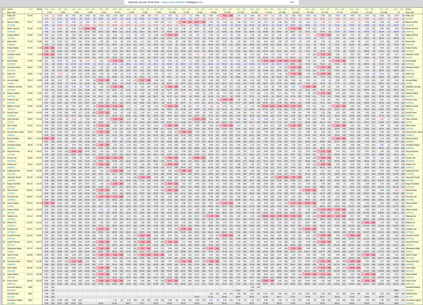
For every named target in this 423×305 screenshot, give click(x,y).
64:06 (265, 90)
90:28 (381, 96)
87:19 (381, 45)
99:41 (30, 164)
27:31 (87, 122)
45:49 (169, 161)
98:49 (30, 145)
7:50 (308, 74)
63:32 (293, 25)
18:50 (73, 57)
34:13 (142, 51)
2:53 (170, 28)
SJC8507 (11, 19)
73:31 (279, 135)
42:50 (183, 96)
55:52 (224, 103)
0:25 (397, 184)
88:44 (30, 67)
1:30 (115, 28)
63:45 (265, 77)
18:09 (73, 154)
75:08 (307, 96)
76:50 (293, 187)
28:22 (100, 109)
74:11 (307, 45)
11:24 (87, 35)
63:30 (238, 187)
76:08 (307, 103)
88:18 (381, 77)
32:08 (100, 187)
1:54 (183, 54)
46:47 (197, 19)
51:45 (197, 83)
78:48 (337, 96)
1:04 (293, 35)
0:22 (397, 35)
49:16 (183, 167)
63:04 (265, 38)
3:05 (170, 171)
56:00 (251, 109)
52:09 (238, 19)
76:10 (307, 90)
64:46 (279, 38)
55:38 (210, 154)
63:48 (265, 57)
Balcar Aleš (12, 41)
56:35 (238, 90)
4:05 (46, 28)
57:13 (251, 77)
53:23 (224, 109)
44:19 (155, 148)
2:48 (279, 61)
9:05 (197, 74)
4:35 (156, 48)
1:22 (129, 48)
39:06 (128, 193)
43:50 (183, 57)
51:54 (197, 103)
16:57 (59, 103)
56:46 (238, 51)
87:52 (366, 83)
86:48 (30, 35)
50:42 (224, 19)
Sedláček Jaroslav (14, 87)
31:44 (128, 77)
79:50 (366, 19)
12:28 (59, 151)
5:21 (367, 171)
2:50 (170, 132)
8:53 (197, 41)
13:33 (59, 113)
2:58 (183, 22)
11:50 (59, 100)
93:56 (366, 129)
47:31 (183, 180)
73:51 (307, 32)
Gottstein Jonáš (13, 54)
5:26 (352, 125)
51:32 (197, 57)
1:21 (101, 35)
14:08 (59, 190)
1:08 (252, 16)
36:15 (114, 148)
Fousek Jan (12, 158)
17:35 (73, 129)
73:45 (307, 64)
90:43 (381, 103)
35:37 (114, 174)
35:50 (128, 187)
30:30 (114, 77)
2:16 (115, 61)
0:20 (397, 28)
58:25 (210, 180)
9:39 (197, 61)
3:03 (170, 151)
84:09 (322, 142)
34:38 (142, 154)
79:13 (337, 90)
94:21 (352, 174)
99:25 (30, 158)
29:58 (100, 70)
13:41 (59, 138)
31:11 (87, 180)
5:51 (352, 184)
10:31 (87, 100)
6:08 (46, 145)
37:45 (114, 193)
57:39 (224, 129)
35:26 (114, 142)
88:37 (322, 180)
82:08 (352, 51)
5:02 (352, 87)
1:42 (183, 35)
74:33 (293, 135)
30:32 (142, 19)
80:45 (381, 19)
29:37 (100, 38)
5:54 (266, 16)
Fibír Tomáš (12, 125)
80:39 (307, 122)
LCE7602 (11, 154)
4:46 (156, 80)
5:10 (367, 80)
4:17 (367, 48)
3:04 (170, 113)
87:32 (381, 57)
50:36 (197, 109)
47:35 (169, 148)
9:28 (308, 125)
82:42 (352, 83)
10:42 (87, 145)
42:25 (155, 187)
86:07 (366, 45)
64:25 (265, 96)
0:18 (397, 61)
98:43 (381, 142)
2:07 (142, 80)
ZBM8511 (11, 167)
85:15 (352, 103)
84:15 (352, 90)
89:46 (366, 103)
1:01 (142, 48)
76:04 (322, 45)
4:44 (352, 67)
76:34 (352, 25)
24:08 (87, 64)
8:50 (266, 151)
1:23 (115, 54)
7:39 (266, 190)
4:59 (170, 164)
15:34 (59, 32)
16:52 (73, 38)
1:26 (101, 54)
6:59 (308, 48)
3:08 (323, 164)
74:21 (307, 51)
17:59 (59, 116)
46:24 (169, 116)
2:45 (170, 100)
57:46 (251, 83)
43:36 (183, 90)
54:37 (224, 70)
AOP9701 (11, 32)
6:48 (266, 145)
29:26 (128, 19)
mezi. (46, 9)
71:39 (265, 142)
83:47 (337, 122)
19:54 (73, 174)
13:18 (59, 67)
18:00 (59, 148)
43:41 (183, 38)
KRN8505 (11, 116)
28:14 (87, 32)
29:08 (100, 122)
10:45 (87, 151)
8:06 (197, 16)
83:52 (337, 109)
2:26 (323, 54)
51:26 (197, 38)
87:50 (30, 61)
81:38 (381, 25)
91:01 (30, 100)
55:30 (238, 32)
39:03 (142, 148)
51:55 (197, 45)
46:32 (169, 187)
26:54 (100, 19)
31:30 (114, 70)
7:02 (170, 158)
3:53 (46, 16)
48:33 (183, 142)
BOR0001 (11, 103)
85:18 (307, 161)
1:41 (279, 54)
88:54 (381, 83)
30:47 (114, 45)
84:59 (337, 135)
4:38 (156, 28)
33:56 (114, 180)
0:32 (211, 16)
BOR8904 (11, 187)
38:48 (155, 51)
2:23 (323, 100)
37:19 (142, 135)
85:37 (337, 142)
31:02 (128, 90)
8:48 (197, 80)
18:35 (59, 135)
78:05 (293, 180)
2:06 (279, 125)
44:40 (183, 154)
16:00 (59, 83)
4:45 (352, 16)
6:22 (308, 22)
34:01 (142, 70)
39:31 (155, 154)
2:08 (225, 48)
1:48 (183, 106)
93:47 (366, 122)
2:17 (323, 171)
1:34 (129, 138)
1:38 (238, 22)
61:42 (224, 187)
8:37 (197, 171)
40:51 (169, 109)
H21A (201, 2)
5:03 (46, 132)
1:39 (279, 16)
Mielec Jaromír (13, 28)
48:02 (197, 64)
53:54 (224, 32)
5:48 (46, 54)
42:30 (183, 32)
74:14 (265, 174)
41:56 (169, 57)
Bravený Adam (13, 138)
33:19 (142, 32)
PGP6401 (11, 180)
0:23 (74, 119)
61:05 (224, 142)
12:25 (197, 119)
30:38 (114, 109)
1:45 (183, 48)
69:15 (265, 122)
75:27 (322, 38)
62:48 (251, 116)
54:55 (197, 154)
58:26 (210, 167)
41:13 (169, 96)
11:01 (307, 190)
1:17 (252, 93)
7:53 (266, 158)
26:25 (87, 83)
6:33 (352, 138)
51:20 (197, 70)
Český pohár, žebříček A (173, 2)
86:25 (366, 51)
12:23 (59, 48)
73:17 (307, 57)
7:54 (308, 106)
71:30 (265, 167)
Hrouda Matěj (12, 80)
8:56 (266, 184)
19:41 (73, 187)
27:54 (142, 25)
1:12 (115, 41)
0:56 (338, 74)
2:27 (170, 74)
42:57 (183, 83)
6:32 (266, 74)
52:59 (210, 51)
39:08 (155, 129)
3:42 (101, 190)
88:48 (337, 174)
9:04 (308, 87)
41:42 (183, 77)
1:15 (129, 22)
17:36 (73, 103)
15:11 (59, 19)
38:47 (155, 161)
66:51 (293, 77)
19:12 (73, 135)
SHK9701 (11, 96)
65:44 (251, 174)
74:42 (307, 83)
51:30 (210, 77)
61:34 (238, 116)
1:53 (323, 41)
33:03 (142, 77)
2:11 (183, 190)
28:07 (87, 103)
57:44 (251, 90)
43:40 (155, 174)
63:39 (238, 180)
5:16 (156, 145)
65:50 (293, 38)
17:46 (73, 122)
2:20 (225, 28)
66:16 (293, 57)
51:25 (210, 96)
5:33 (46, 119)
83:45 (307, 167)
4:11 (46, 61)
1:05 (293, 16)
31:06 (87, 135)
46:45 (169, 174)
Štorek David (12, 190)
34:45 (142, 129)
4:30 (367, 113)
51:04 (210, 109)
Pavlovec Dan (13, 100)
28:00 (87, 45)
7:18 (308, 113)
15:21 (59, 77)
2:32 (225, 41)
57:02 (197, 135)
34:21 (155, 64)
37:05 (155, 90)
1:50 (279, 41)
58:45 (210, 148)
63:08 (265, 32)
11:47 (87, 171)
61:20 (224, 167)
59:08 (210, 174)
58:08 (251, 45)
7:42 (197, 54)
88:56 (322, 187)
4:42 (352, 35)
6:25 (266, 48)
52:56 (197, 129)
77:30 (322, 70)
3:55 (46, 22)
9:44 (197, 184)
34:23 (142, 161)
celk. (52, 9)
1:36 (238, 28)
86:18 (307, 187)
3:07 (225, 132)
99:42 (366, 174)
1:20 (129, 67)
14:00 (59, 25)
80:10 (307, 116)
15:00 (59, 64)
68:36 (293, 103)
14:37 (59, 164)
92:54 (352, 154)
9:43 (88, 16)
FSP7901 (11, 129)
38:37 (155, 38)
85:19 (307, 174)
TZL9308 (11, 38)
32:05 (128, 38)
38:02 (142, 167)
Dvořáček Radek (14, 145)
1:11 (252, 22)
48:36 (210, 64)
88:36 (30, 74)
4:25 (367, 28)
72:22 (337, 25)
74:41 (307, 77)
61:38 (224, 180)
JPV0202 (11, 193)
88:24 (381, 70)
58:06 (197, 148)
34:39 (155, 19)
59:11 (265, 19)
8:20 (197, 113)
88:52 (352, 109)
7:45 (197, 35)
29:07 (87, 51)
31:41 (87, 174)
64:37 (279, 64)
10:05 (59, 22)
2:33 (225, 54)
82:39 (322, 116)
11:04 (59, 106)
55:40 (238, 38)
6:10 (308, 35)
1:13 (129, 16)
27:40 (114, 64)
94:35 (381, 116)
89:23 (366, 96)
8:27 (197, 28)
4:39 (367, 164)
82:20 (322, 129)
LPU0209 (11, 25)
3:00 (225, 184)
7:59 (266, 132)
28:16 (87, 38)
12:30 (59, 54)
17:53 (73, 161)
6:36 (266, 125)
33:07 (142, 38)
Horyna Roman (13, 151)
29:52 (114, 83)
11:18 (59, 16)
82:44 (322, 122)
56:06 (238, 77)
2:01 (323, 106)
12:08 (59, 87)
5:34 (352, 93)
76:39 (322, 51)
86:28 (30, 28)
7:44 (308, 28)
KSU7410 (11, 70)
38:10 (142, 142)
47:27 (169, 167)
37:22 (142, 180)
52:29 (210, 103)
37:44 (128, 148)
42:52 (169, 122)
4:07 (156, 16)
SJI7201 (10, 122)
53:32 (210, 129)
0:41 (211, 48)
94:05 (352, 161)
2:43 (170, 80)
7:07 (266, 138)
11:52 (59, 41)
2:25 (170, 16)
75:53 (352, 19)
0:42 (74, 106)
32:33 (87, 193)
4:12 (352, 22)
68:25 (251, 193)
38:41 (183, 19)
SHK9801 (11, 77)
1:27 (238, 16)
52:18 (197, 51)
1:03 (142, 54)
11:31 (265, 106)
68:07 (293, 70)
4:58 (352, 41)
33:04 (142, 109)
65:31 (224, 193)
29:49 (100, 103)
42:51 (183, 70)
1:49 (323, 28)
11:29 (59, 28)
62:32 (210, 193)
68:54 (279, 129)
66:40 (279, 45)
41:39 (169, 51)
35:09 (114, 167)
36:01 (128, 135)
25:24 (100, 64)
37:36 (155, 109)
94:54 (381, 129)
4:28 (46, 80)
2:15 (170, 22)
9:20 (197, 132)
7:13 (266, 93)
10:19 (87, 54)
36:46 (169, 64)
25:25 (87, 19)
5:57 (266, 22)
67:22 (293, 51)
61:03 (238, 154)
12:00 (197, 158)
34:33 (114, 135)
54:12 (224, 38)
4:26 (46, 113)
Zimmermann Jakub (15, 132)
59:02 (224, 154)
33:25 (142, 83)
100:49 (381, 174)
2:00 (279, 145)
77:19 (322, 77)
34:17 (114, 187)
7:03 (266, 113)
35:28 (128, 180)
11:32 (59, 80)
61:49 (265, 64)
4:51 (367, 145)
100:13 (366, 180)
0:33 (211, 35)
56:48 (251, 32)
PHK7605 (11, 174)
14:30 (73, 25)
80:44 (366, 25)
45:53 (155, 193)
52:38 (210, 45)
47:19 (210, 19)
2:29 (323, 113)
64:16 (238, 174)
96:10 (30, 132)
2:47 (225, 93)
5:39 (46, 177)
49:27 (210, 25)
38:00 (183, 25)
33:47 (100, 167)
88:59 (352, 116)
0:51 (338, 100)
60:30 (224, 122)
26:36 (87, 90)
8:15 (308, 151)
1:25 (293, 67)
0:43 (211, 41)
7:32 (308, 100)
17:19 (59, 161)
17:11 (73, 90)
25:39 (114, 25)
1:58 (183, 41)
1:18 (129, 28)
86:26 (381, 38)
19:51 (59, 180)
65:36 (265, 103)
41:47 (169, 90)
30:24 (87, 167)
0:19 (397, 16)
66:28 (251, 161)
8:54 (88, 22)
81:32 (307, 135)
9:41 (88, 158)
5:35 (352, 190)
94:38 (381, 122)
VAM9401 (11, 148)
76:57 (337, 45)
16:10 (73, 32)
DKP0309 (11, 90)
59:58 (224, 116)
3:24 (225, 151)
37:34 (155, 77)
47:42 (183, 135)
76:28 (337, 32)
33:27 (142, 45)
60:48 (224, 135)
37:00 (128, 142)
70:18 (322, 19)
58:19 (210, 142)
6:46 (308, 67)
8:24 (266, 177)
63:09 (238, 142)
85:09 (366, 32)
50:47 (197, 77)
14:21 (59, 171)
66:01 (293, 64)
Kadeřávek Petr (13, 171)
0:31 (74, 16)
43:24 (183, 51)
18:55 (59, 187)
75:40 (322, 32)
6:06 (352, 145)
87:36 (322, 174)
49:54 (183, 174)
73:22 (279, 148)
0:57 (293, 22)
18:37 (73, 116)
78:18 (322, 90)
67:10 (238, 193)
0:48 (338, 22)
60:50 (279, 19)
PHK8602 (11, 45)
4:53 (156, 22)
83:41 (337, 116)
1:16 (252, 41)
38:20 (155, 45)
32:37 (100, 180)
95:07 (352, 180)
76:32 (322, 83)
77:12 (293, 161)
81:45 (352, 57)
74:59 (293, 142)
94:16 (381, 109)
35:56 (128, 116)
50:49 (224, 64)
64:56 (251, 187)
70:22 (293, 129)
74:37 (293, 154)
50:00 (169, 193)
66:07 (293, 32)
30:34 (114, 96)
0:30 (74, 22)
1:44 (279, 28)
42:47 (183, 103)
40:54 (169, 83)
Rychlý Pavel (12, 113)
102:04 (381, 187)
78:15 (337, 77)
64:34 (251, 148)
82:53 (307, 148)
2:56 (170, 93)
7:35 (308, 93)
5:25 (352, 119)
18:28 (59, 51)
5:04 (156, 177)
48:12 (183, 161)
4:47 (156, 100)
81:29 (322, 109)
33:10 (100, 116)
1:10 (101, 22)
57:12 (251, 96)
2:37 (323, 67)
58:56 (251, 103)
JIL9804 (10, 83)
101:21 (381, 180)
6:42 (266, 41)
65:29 (279, 57)
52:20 (210, 90)
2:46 (225, 113)
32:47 (155, 25)
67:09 (279, 83)
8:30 (266, 171)
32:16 (128, 45)
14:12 (59, 177)
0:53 (338, 41)
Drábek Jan (12, 164)
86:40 (337, 148)
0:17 (397, 54)
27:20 (87, 129)
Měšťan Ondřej (13, 106)
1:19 (115, 16)
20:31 (73, 180)
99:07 (30, 138)
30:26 (100, 51)
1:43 (279, 74)
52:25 (210, 83)
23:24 (87, 25)
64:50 (265, 45)
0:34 (74, 61)
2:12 (279, 119)
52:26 (238, 64)
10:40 (87, 177)
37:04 (169, 19)
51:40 (197, 90)
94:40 (30, 106)
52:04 (210, 70)
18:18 (59, 57)
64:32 (251, 142)
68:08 (293, 83)
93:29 (366, 116)
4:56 (46, 158)
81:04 (30, 16)
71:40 (265, 135)
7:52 (308, 171)
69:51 (265, 116)
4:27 (156, 67)
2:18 (323, 48)
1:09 (252, 87)
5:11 (352, 132)
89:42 (381, 90)
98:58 (381, 154)
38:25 (142, 174)
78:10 (337, 64)
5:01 (367, 93)
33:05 (128, 161)
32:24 (128, 103)
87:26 (366, 77)
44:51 (183, 129)
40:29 (142, 193)
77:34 (337, 51)
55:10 (224, 45)
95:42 (352, 187)
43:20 (155, 116)
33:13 (128, 129)
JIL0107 (10, 57)
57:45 (197, 167)
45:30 (169, 180)
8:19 (308, 177)
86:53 (322, 167)
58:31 (197, 174)
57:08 (197, 122)
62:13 (224, 174)
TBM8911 (11, 135)
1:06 (142, 16)
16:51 (73, 45)
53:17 (251, 19)
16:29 (59, 96)
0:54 (382, 22)
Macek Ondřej (13, 22)
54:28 (224, 77)
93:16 (366, 109)
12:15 (59, 125)
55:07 (224, 51)
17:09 (73, 96)
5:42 (352, 164)
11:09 (87, 41)
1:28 (238, 35)
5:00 (352, 106)
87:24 (381, 51)
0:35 (74, 67)
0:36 (74, 28)
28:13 (114, 19)
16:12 (59, 38)
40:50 (169, 32)
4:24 (367, 106)
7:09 (308, 138)
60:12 (251, 129)
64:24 (251, 167)
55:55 (238, 96)
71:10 (265, 154)
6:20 (266, 28)
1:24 (115, 48)
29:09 (87, 57)
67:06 (293, 90)
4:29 (367, 87)
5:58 (266, 119)
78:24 (337, 70)
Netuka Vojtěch (13, 93)
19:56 (73, 167)
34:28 (114, 116)
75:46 (279, 187)
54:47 (238, 109)
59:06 (238, 129)
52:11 (210, 57)
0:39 (211, 54)
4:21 (46, 93)
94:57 (30, 113)
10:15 (197, 151)
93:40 (352, 167)
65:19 (238, 161)
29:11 (100, 96)
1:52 (129, 125)
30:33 (87, 116)
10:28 (87, 164)
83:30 (352, 77)
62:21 (238, 135)
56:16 (238, 70)
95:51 (381, 135)
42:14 (155, 135)
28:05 (100, 90)
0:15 (397, 190)
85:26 (366, 38)
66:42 (279, 70)
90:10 (352, 135)
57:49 (210, 122)
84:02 (322, 135)
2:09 (279, 151)
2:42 (225, 158)
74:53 (307, 70)
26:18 (87, 109)
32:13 (128, 32)
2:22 (115, 171)
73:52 (265, 187)
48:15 (183, 116)
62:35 (279, 25)
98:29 (381, 148)
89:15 (337, 161)
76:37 (337, 38)
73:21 (279, 167)
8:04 (197, 87)
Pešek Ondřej (13, 48)
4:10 (367, 22)
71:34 (322, 25)
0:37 (211, 28)
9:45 (88, 119)
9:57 (88, 106)
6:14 (156, 113)
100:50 (366, 187)
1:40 (323, 22)
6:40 (266, 100)
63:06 (238, 167)
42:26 (155, 180)
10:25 (87, 93)
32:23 (142, 90)
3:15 (170, 106)
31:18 (128, 83)
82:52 (307, 154)
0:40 (74, 35)
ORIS (292, 2)
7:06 (266, 164)
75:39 (322, 64)
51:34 (210, 32)
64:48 (265, 70)
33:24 (128, 154)
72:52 (293, 116)
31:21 (114, 129)
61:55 (293, 19)
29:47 (114, 90)
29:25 (100, 32)
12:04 (87, 28)
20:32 (59, 142)
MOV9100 (11, 161)
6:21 (266, 54)
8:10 (266, 61)
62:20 (251, 154)
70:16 (279, 109)
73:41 (265, 180)
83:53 (337, 129)
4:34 (46, 35)
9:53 (60, 74)
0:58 (382, 87)
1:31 (238, 54)
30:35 (100, 57)
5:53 (352, 100)
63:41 (251, 135)
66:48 (265, 129)
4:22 (46, 41)
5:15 (352, 74)
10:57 (197, 22)
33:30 (142, 103)
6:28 (308, 16)
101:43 (29, 177)
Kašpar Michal (13, 35)
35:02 (169, 25)
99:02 (381, 161)
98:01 (366, 161)
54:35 (251, 25)
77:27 (337, 83)
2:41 (225, 119)
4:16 (352, 28)
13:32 (59, 132)
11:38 (59, 35)
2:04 (101, 106)
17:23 (59, 122)
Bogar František (13, 184)
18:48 (59, 193)
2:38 (323, 74)
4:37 (352, 61)
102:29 (29, 184)
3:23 (225, 16)
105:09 (29, 190)
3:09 (183, 171)
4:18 (156, 61)
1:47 (183, 67)
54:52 (224, 83)
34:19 (100, 142)
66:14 (279, 90)
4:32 (156, 106)
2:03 (279, 22)
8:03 (197, 93)
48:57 (197, 25)
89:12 (352, 122)
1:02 (142, 35)
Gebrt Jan (11, 74)
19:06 (73, 51)
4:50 (352, 158)
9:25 (88, 87)
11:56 (87, 74)
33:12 (128, 51)
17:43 (59, 70)
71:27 (279, 122)
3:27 (323, 35)
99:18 (381, 167)
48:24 (183, 187)
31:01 (114, 103)
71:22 (265, 148)
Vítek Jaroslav (13, 119)
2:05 (323, 119)
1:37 (183, 16)
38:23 (183, 64)
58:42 (210, 187)
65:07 (265, 83)
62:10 (238, 122)
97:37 (366, 148)
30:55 (114, 32)
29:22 (100, 77)
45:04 (169, 135)
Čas (30, 9)
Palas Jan (11, 16)
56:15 (238, 57)
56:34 (238, 83)
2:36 (170, 67)
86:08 (381, 32)
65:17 (251, 180)
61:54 (197, 193)
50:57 (197, 32)
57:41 (210, 135)
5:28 (46, 74)
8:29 (197, 67)
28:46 (100, 83)
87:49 (30, 54)
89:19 (352, 129)
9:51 (88, 80)
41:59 (169, 38)
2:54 (170, 119)
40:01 (169, 77)
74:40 (293, 148)
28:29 (87, 70)
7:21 (266, 67)
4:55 (156, 132)
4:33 (46, 87)
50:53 (197, 96)
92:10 (352, 142)
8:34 (88, 61)
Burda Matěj (12, 61)
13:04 (87, 190)
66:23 (279, 51)
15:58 (73, 77)
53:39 (251, 64)
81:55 (352, 45)
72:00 (307, 38)
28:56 (128, 64)
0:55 (382, 16)
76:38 (337, 57)
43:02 (183, 45)
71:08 (337, 19)
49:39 (183, 148)
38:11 (155, 83)
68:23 (307, 19)
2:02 (279, 80)
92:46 (352, 148)
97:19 (366, 142)
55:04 (224, 90)
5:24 (156, 190)
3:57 (367, 16)
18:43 (73, 148)
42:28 (155, 167)
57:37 (238, 103)
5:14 (156, 138)
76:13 (279, 161)
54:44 (224, 57)
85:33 (322, 154)
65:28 (279, 77)
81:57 (30, 22)
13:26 (59, 184)
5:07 (352, 54)
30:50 (114, 38)
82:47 (352, 64)
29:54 (100, 161)
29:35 (100, 45)
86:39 (366, 64)
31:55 (128, 109)
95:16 (30, 125)
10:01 (87, 48)
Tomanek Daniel (14, 67)
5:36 (156, 119)
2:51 (170, 48)
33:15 (100, 174)
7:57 (197, 106)
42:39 (183, 109)
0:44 (211, 67)
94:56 (30, 119)
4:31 (156, 74)
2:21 (101, 80)
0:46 (74, 184)
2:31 (338, 61)
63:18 (238, 148)
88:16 (322, 161)
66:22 (279, 96)
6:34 (308, 41)
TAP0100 (11, 109)
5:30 (156, 35)
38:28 (155, 70)
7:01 (308, 54)
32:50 (128, 70)
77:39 (322, 96)
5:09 (156, 93)
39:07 (155, 57)
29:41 (100, 129)
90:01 (30, 87)
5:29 (46, 184)
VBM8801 (11, 142)
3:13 (225, 177)
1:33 (338, 125)
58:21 (251, 51)
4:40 (367, 54)
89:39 (337, 180)
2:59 (225, 190)
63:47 (224, 161)
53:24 (238, 25)
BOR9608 (11, 64)
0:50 (338, 16)
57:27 (251, 57)
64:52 (279, 32)
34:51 (100, 148)
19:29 (73, 193)
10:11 (87, 67)
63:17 (251, 122)
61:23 (224, 148)
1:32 (115, 67)
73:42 (279, 142)
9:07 (197, 100)
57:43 (197, 142)
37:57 (155, 32)
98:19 (366, 167)
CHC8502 (11, 51)
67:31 (265, 109)
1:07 (382, 54)
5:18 (352, 113)
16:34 (73, 83)
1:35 (101, 41)
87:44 (30, 48)
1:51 (183, 113)
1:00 (142, 22)
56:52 (238, 45)
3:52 (367, 61)
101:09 (29, 171)
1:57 (279, 93)
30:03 (142, 64)
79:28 (307, 109)
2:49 (170, 54)
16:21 (73, 109)
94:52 (366, 135)
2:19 (225, 22)
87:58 (337, 167)
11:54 (87, 132)
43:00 (169, 129)
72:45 (293, 122)
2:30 (323, 125)
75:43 (322, 57)
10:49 (59, 61)
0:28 (211, 106)
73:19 (279, 154)
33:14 (128, 122)
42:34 (169, 154)
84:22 (352, 96)
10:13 (197, 177)
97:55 (366, 154)
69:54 (307, 25)
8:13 (308, 145)
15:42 (73, 19)
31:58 (114, 57)
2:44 (170, 41)
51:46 (224, 25)
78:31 (322, 103)
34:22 (142, 57)
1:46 (238, 164)
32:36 (87, 142)
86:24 (307, 180)
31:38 (114, 161)
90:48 (30, 93)
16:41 (59, 90)
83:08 (352, 70)
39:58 (155, 122)
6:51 (46, 138)
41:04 (169, 45)
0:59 (382, 28)
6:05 (46, 48)
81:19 (352, 38)
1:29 (101, 16)
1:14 (129, 74)
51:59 (210, 38)
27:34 (87, 96)
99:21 (30, 151)
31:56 (114, 122)
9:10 (197, 138)
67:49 (279, 103)
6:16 (266, 35)
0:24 (397, 106)
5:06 (367, 177)
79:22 (337, 103)
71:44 (279, 116)
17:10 (59, 154)
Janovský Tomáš (14, 177)
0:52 (382, 74)
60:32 (265, 25)
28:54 (87, 154)
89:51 (337, 187)
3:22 (170, 35)
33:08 (142, 96)
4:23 (156, 125)
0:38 (74, 48)
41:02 (169, 103)
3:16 (170, 145)
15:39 (59, 109)
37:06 (142, 116)
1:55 (323, 16)
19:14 (59, 174)
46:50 (169, 142)
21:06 (73, 142)
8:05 (197, 125)
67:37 (293, 45)
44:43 (183, 122)
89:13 (30, 80)
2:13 (225, 35)
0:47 (293, 54)
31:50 (114, 51)
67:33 (293, 96)
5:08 (367, 184)
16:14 (59, 45)
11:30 (87, 138)
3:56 (367, 74)
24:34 (100, 25)
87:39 (30, 41)
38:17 (155, 96)
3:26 (170, 138)
